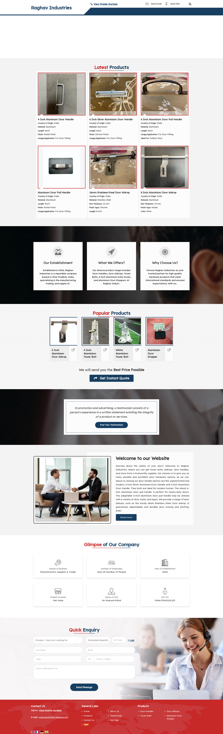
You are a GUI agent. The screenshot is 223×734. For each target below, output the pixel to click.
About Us (114, 711)
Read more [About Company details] (126, 517)
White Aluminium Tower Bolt (122, 353)
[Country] (58, 659)
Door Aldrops (173, 711)
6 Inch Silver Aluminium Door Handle (111, 119)
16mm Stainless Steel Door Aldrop (109, 192)
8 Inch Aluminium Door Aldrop (158, 192)
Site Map (114, 720)
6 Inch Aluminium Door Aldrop (59, 353)
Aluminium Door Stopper (174, 717)
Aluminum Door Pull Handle (54, 192)
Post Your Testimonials (111, 425)
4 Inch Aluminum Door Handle (56, 119)
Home (87, 711)
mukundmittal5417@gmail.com (53, 717)
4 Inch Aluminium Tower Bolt (90, 353)
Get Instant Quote (111, 378)
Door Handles (146, 711)
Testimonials (116, 715)
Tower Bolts (145, 715)
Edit (131, 640)
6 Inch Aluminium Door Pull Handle (161, 119)
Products (88, 715)
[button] (106, 4)
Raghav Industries (51, 7)
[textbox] (119, 640)
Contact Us (89, 720)
